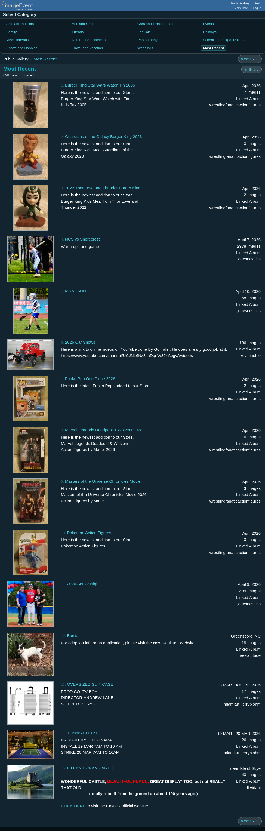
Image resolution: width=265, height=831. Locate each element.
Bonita (73, 635)
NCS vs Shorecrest (82, 239)
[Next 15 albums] (250, 59)
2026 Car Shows (80, 342)
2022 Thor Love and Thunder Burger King (102, 188)
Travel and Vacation (87, 48)
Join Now (241, 8)
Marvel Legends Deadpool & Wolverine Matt (105, 429)
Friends (78, 32)
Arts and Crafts (83, 24)
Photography (147, 40)
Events (208, 24)
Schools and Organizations (224, 40)
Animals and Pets (20, 24)
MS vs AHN (75, 290)
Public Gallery (240, 3)
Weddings (145, 48)
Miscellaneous (17, 40)
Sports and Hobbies (21, 48)
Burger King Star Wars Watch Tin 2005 (100, 85)
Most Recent (44, 59)
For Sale (144, 32)
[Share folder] (251, 69)
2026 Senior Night (83, 583)
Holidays (210, 32)
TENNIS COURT (82, 733)
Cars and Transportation (156, 24)
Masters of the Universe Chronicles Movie (103, 481)
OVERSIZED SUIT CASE (90, 684)
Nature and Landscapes (90, 40)
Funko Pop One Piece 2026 (90, 378)
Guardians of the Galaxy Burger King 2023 (103, 136)
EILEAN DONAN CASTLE (90, 767)
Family (11, 32)
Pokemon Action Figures (89, 532)
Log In (257, 8)
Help (258, 3)
